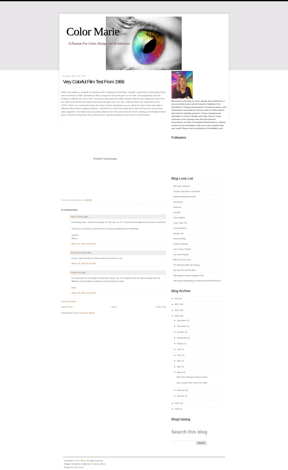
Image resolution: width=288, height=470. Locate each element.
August (180, 343)
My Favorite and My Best (184, 270)
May (179, 361)
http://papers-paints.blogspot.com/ (188, 275)
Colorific (177, 212)
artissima (177, 207)
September (182, 338)
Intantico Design (180, 244)
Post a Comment (68, 301)
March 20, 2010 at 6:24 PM (83, 293)
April (179, 366)
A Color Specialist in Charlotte (186, 191)
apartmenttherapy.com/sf (184, 196)
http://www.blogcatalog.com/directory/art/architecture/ (197, 281)
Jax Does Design (181, 254)
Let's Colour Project (182, 249)
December (181, 320)
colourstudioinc (180, 228)
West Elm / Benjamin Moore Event (191, 377)
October (180, 332)
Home (114, 307)
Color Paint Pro (180, 223)
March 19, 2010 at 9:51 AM (83, 263)
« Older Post (160, 307)
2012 (177, 304)
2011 (177, 310)
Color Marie (92, 31)
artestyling (177, 202)
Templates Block (98, 464)
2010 (177, 316)
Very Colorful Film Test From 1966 (93, 81)
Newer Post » (67, 307)
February (181, 390)
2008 (177, 409)
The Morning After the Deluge (186, 265)
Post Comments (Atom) (83, 313)
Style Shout (78, 467)
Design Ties (178, 233)
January (180, 396)
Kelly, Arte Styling (79, 253)
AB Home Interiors (181, 186)
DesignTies (76, 272)
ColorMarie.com (215, 128)
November (181, 326)
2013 (177, 298)
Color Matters (179, 217)
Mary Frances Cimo (182, 260)
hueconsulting (179, 238)
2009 (177, 403)
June (179, 355)
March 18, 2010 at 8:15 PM (83, 244)
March (180, 372)
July (179, 349)
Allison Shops (77, 217)
